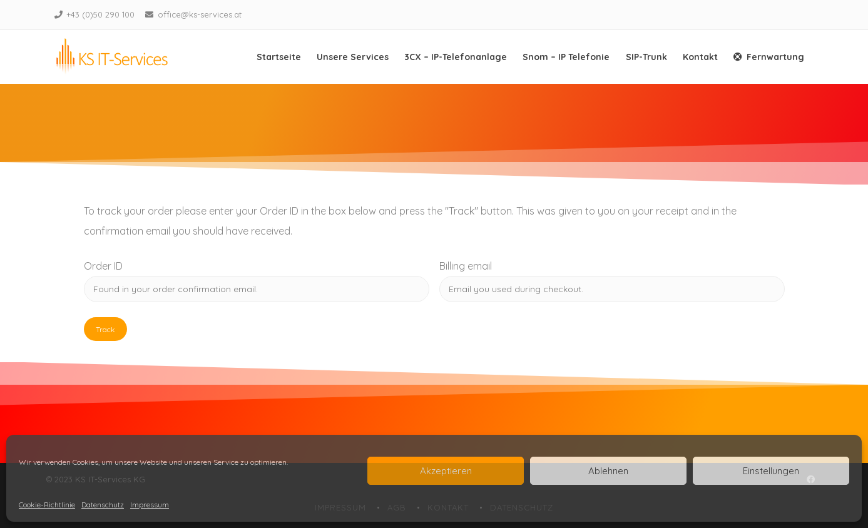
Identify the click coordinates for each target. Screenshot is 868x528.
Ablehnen (608, 471)
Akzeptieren (446, 471)
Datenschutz (102, 504)
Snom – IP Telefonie (566, 57)
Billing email (465, 266)
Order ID (103, 266)
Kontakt (700, 57)
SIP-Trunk (646, 57)
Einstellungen (771, 471)
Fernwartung (768, 57)
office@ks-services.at (200, 14)
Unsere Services (353, 57)
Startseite (279, 57)
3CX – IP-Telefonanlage (455, 57)
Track (105, 329)
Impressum (149, 504)
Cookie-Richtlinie (47, 504)
